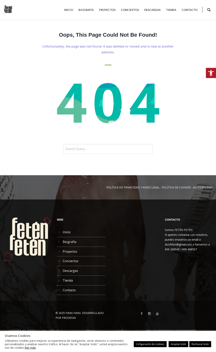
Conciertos (70, 261)
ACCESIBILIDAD (203, 187)
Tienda (68, 280)
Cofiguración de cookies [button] (150, 344)
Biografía (69, 242)
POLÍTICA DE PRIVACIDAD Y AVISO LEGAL (133, 187)
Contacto (69, 290)
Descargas (70, 271)
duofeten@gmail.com (178, 244)
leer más (30, 347)
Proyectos (70, 251)
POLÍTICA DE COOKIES (176, 187)
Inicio (66, 232)
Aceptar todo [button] (178, 344)
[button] (211, 73)
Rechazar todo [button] (200, 344)
